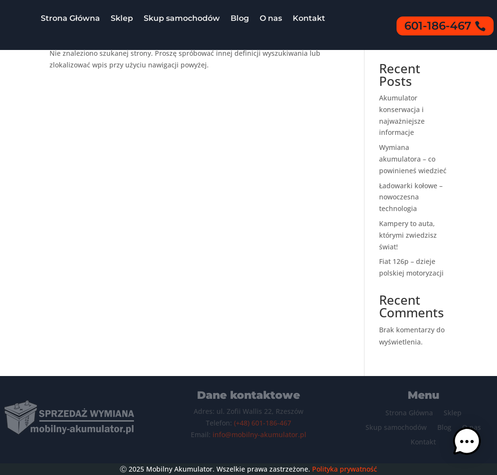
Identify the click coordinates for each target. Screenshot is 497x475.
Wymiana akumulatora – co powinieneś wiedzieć (413, 159)
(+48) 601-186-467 (262, 422)
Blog (240, 18)
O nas (271, 18)
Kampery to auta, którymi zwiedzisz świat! (408, 235)
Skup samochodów (182, 18)
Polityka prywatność (344, 469)
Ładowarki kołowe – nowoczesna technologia (411, 197)
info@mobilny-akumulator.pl (259, 434)
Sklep (122, 18)
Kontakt (309, 18)
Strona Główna (70, 18)
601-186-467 (437, 26)
